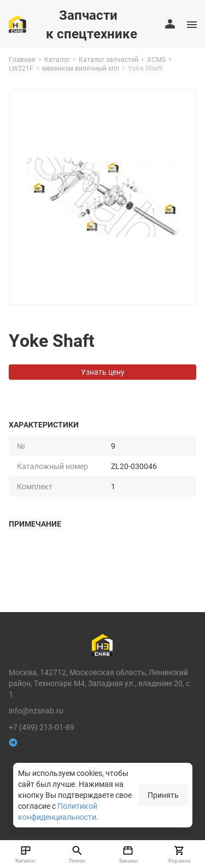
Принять (163, 795)
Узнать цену (103, 372)
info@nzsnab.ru (36, 710)
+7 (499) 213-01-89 (41, 727)
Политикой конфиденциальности (57, 811)
